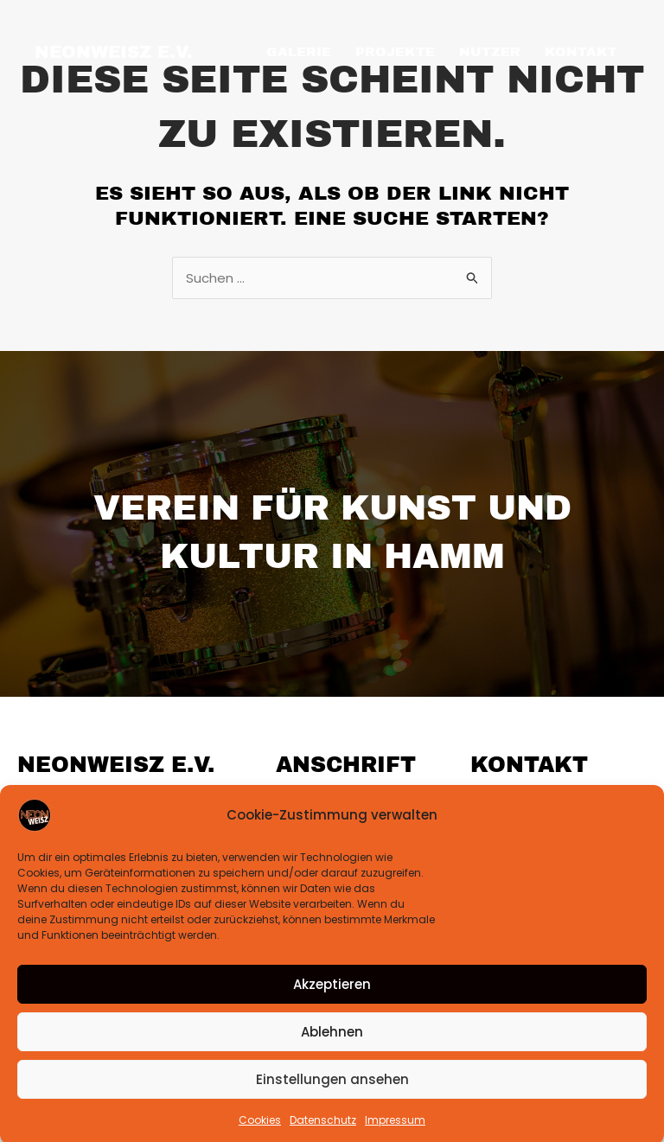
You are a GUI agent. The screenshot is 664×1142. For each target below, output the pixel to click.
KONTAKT (581, 52)
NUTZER (489, 52)
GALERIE (298, 52)
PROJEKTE (395, 52)
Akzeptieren (332, 1004)
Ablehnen (332, 1052)
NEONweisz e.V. (114, 51)
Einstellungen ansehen (332, 1099)
